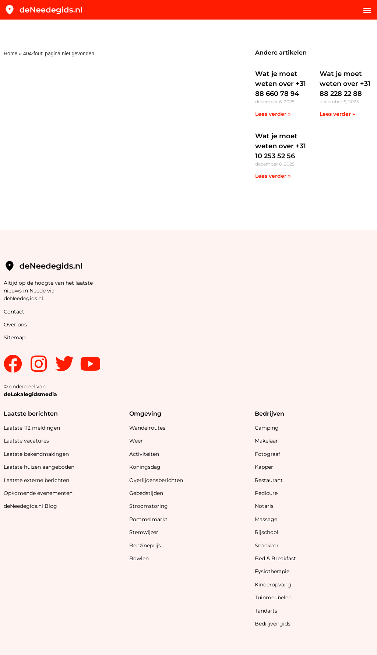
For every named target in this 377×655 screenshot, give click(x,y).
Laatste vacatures (26, 440)
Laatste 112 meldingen (32, 427)
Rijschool (266, 532)
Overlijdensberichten (156, 480)
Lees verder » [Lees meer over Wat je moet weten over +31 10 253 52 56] (272, 176)
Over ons (15, 324)
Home (10, 53)
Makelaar (266, 440)
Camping (267, 427)
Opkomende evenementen (38, 493)
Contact (14, 311)
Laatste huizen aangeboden (39, 467)
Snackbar (267, 545)
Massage (266, 519)
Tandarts (266, 610)
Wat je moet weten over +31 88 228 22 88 (345, 84)
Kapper (265, 467)
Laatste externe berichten (36, 480)
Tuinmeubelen (273, 597)
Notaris (264, 506)
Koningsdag (145, 467)
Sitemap (15, 337)
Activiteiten (144, 454)
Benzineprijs (145, 545)
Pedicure (266, 493)
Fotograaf (268, 454)
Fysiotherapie (272, 571)
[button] (367, 10)
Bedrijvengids (272, 623)
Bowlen (139, 558)
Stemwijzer (143, 532)
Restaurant (269, 480)
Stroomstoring (148, 506)
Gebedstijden (146, 493)
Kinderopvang (273, 584)
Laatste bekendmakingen (36, 454)
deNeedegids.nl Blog (30, 506)
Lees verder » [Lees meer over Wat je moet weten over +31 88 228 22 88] (337, 114)
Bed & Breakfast (275, 558)
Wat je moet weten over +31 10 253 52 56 (280, 146)
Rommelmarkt (149, 519)
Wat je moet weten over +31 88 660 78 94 (280, 84)
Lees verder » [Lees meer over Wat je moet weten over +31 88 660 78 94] (272, 114)
